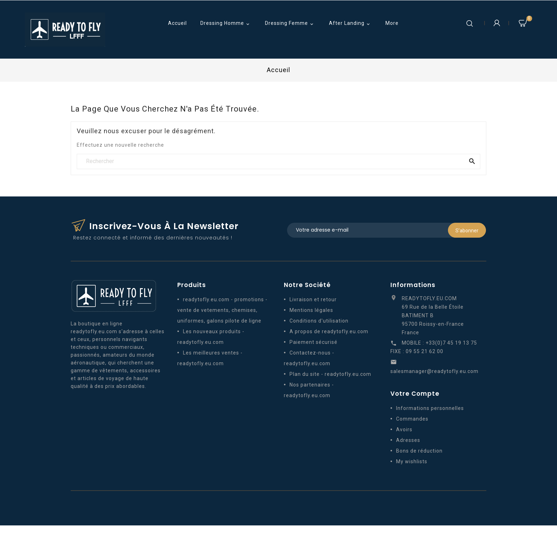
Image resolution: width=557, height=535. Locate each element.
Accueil (177, 23)
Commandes (412, 419)
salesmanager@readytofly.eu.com (434, 372)
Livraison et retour (313, 300)
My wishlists (411, 462)
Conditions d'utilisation (319, 321)
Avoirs (404, 430)
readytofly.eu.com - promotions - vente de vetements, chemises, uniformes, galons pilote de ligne (222, 310)
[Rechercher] (278, 161)
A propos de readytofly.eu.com (329, 332)
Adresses (408, 441)
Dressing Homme (226, 23)
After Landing (350, 23)
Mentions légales (311, 311)
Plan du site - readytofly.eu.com (330, 375)
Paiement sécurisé (313, 343)
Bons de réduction (419, 451)
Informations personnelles (430, 409)
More (392, 23)
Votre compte (414, 394)
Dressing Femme (290, 23)
